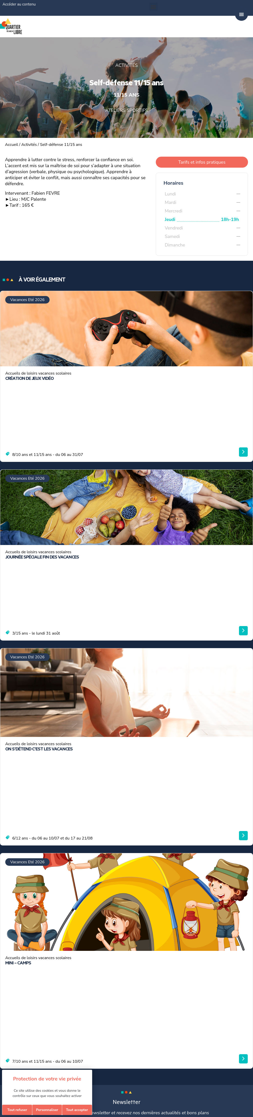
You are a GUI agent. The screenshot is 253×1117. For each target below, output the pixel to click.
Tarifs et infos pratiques (201, 162)
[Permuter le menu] (241, 14)
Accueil (11, 144)
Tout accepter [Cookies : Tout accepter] (77, 1109)
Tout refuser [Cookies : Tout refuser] (17, 1109)
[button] (153, 7)
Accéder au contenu (19, 4)
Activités (29, 144)
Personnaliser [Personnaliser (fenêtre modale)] (47, 1109)
